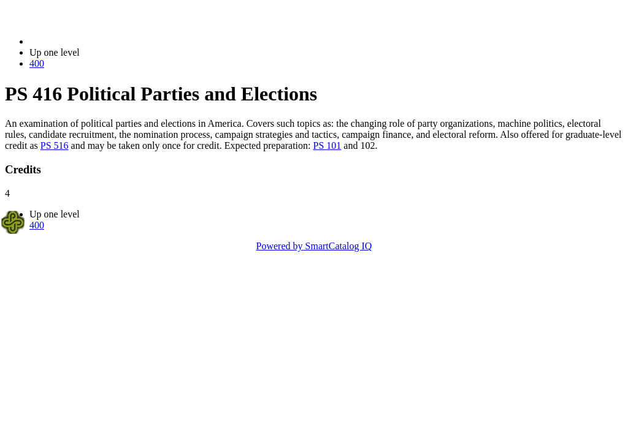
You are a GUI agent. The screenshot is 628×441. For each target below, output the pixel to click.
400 (36, 63)
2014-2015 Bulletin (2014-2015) (93, 41)
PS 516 (54, 145)
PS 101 (327, 145)
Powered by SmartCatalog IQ (314, 246)
